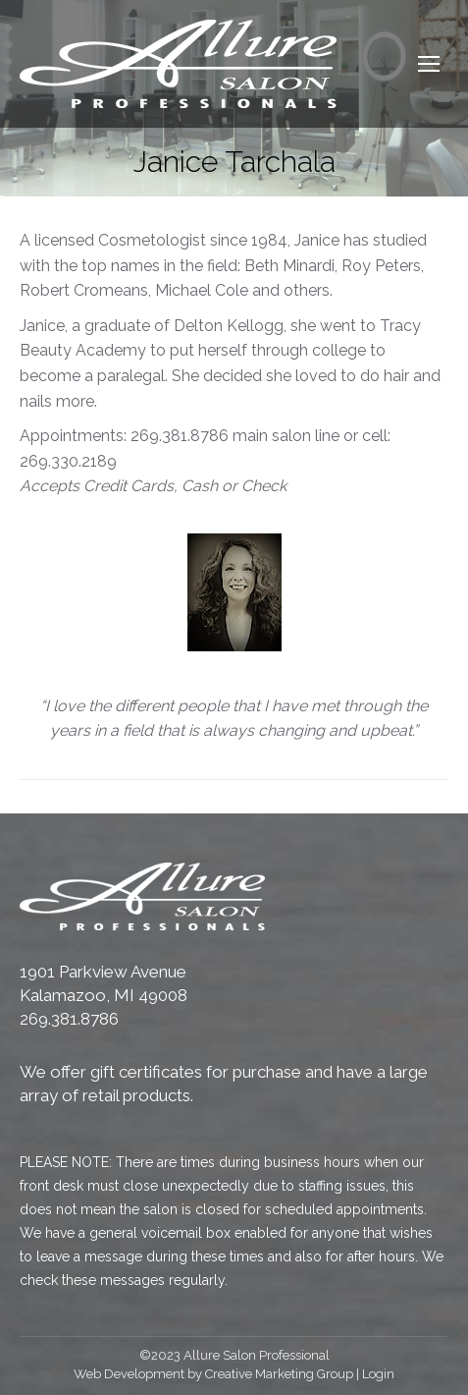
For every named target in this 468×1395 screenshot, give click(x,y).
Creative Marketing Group (279, 1374)
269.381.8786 (69, 1019)
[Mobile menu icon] (428, 64)
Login (378, 1374)
